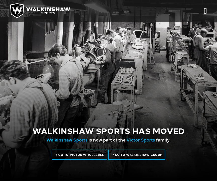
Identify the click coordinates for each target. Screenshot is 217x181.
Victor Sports (140, 140)
